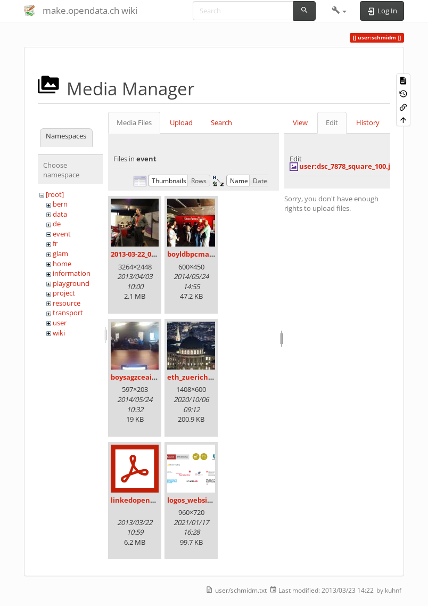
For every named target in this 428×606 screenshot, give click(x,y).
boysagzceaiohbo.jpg (146, 377)
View (300, 122)
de (57, 223)
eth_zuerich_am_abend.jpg (213, 377)
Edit (332, 122)
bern (60, 204)
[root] (55, 194)
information (71, 273)
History (368, 122)
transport (68, 312)
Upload (181, 122)
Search (221, 122)
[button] (339, 10)
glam (60, 253)
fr (55, 243)
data (60, 214)
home (62, 263)
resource (66, 303)
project (64, 293)
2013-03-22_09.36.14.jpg (148, 254)
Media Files (134, 122)
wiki (59, 333)
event (62, 234)
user (60, 322)
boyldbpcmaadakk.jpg (205, 254)
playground (71, 283)
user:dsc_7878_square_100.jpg (348, 166)
